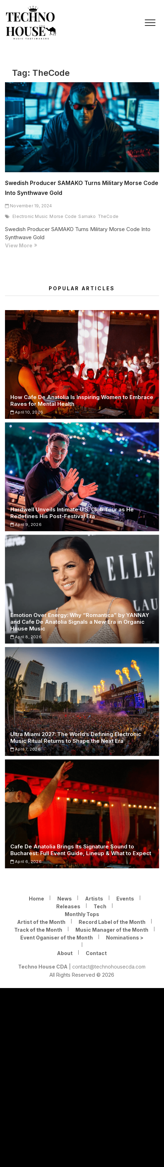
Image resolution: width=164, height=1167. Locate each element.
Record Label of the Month (112, 922)
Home (36, 899)
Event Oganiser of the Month (56, 938)
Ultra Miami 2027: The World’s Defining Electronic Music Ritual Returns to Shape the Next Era (75, 737)
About (65, 953)
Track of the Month (38, 930)
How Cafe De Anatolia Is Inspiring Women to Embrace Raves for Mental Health (81, 400)
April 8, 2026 (26, 636)
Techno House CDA (43, 967)
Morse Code (62, 216)
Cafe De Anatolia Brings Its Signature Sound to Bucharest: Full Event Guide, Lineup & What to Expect (80, 850)
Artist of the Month (41, 922)
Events (125, 899)
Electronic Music (30, 216)
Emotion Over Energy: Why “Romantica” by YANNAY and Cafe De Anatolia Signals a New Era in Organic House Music (79, 622)
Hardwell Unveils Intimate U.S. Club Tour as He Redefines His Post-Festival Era (72, 513)
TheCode (108, 216)
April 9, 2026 (26, 524)
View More (33, 245)
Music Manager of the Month (111, 930)
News (64, 899)
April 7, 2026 (25, 749)
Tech (100, 906)
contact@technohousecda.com (109, 967)
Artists (94, 899)
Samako (87, 216)
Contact (96, 953)
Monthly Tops (82, 914)
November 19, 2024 (28, 205)
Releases (68, 906)
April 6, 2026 (26, 861)
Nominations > (124, 938)
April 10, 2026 (26, 412)
